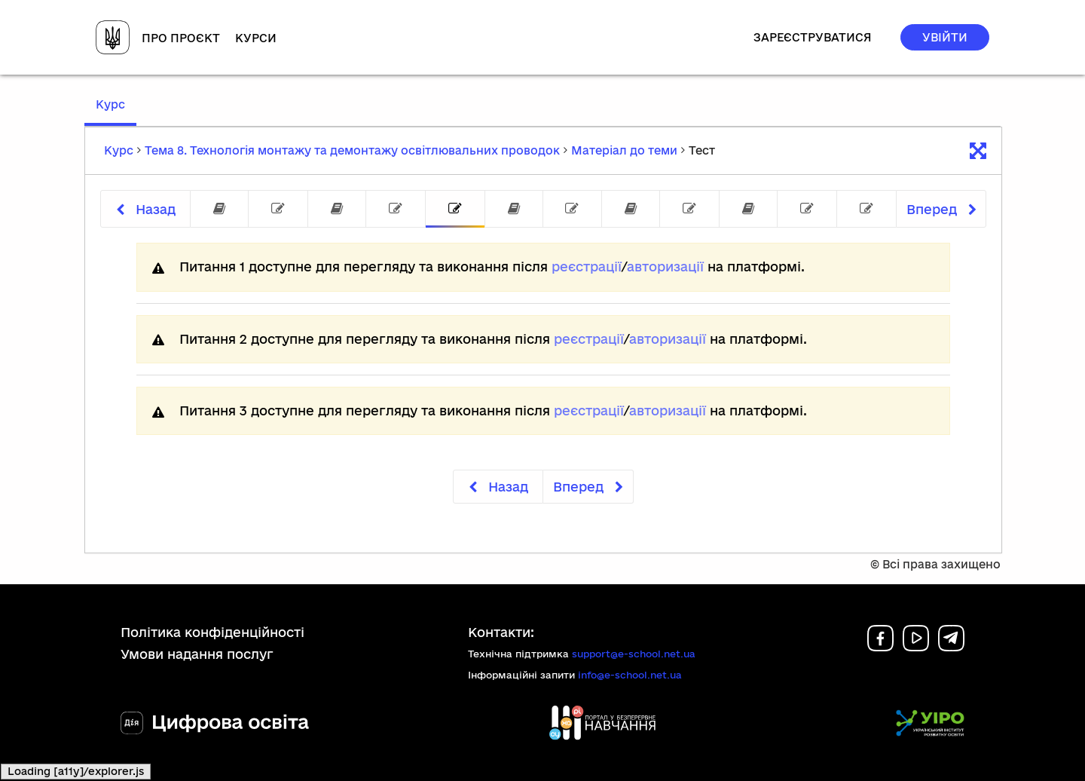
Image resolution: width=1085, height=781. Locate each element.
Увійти (944, 37)
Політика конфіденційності (212, 632)
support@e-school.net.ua (633, 653)
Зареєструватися (812, 37)
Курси (256, 38)
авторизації (665, 266)
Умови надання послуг (197, 654)
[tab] (219, 209)
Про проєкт (181, 38)
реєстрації (587, 266)
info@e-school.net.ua (630, 674)
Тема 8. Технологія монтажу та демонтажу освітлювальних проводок (352, 150)
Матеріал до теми (624, 150)
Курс (116, 111)
